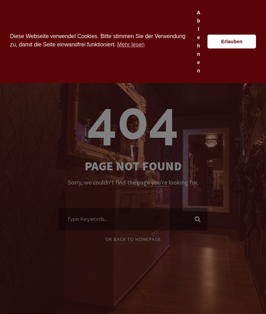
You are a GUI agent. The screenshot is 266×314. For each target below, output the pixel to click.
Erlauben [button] (231, 41)
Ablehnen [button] (198, 41)
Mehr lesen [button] (130, 44)
